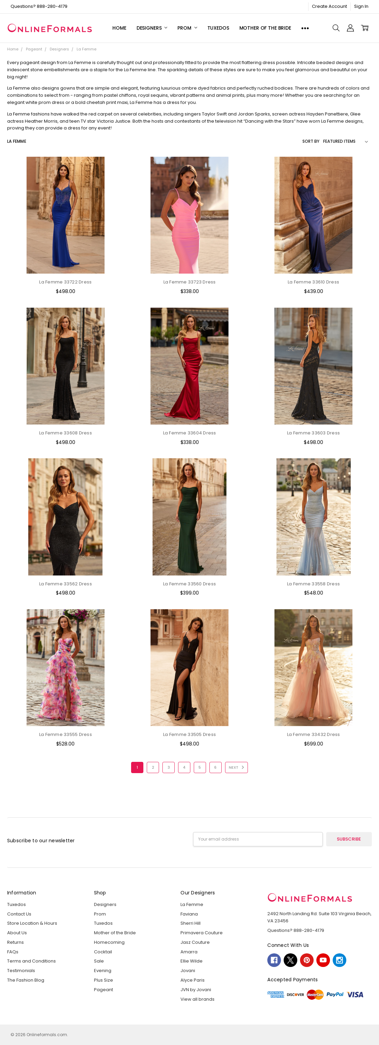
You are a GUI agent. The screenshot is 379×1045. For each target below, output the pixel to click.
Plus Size (103, 980)
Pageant (103, 989)
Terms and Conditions (31, 961)
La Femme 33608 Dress (65, 433)
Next (237, 767)
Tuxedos (218, 28)
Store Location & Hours (32, 923)
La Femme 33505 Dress (189, 734)
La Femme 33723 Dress (189, 282)
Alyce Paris (192, 980)
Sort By (310, 141)
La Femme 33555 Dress (65, 734)
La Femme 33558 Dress (313, 584)
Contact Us (19, 914)
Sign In (361, 6)
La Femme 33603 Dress (313, 433)
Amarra (189, 952)
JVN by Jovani (195, 989)
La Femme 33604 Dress (189, 433)
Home (119, 28)
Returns (15, 942)
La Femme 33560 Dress (189, 584)
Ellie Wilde (191, 961)
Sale (99, 961)
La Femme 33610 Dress (313, 282)
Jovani (187, 970)
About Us (17, 932)
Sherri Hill (190, 923)
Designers (152, 28)
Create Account (329, 6)
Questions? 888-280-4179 (39, 6)
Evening (102, 970)
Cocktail (103, 952)
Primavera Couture (201, 932)
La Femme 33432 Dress (313, 734)
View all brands (197, 999)
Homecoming (109, 942)
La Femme (191, 904)
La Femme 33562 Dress (65, 584)
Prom (187, 28)
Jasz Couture (195, 942)
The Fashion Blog (25, 980)
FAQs (12, 952)
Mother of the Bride (265, 28)
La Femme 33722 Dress (65, 282)
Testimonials (21, 970)
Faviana (189, 914)
